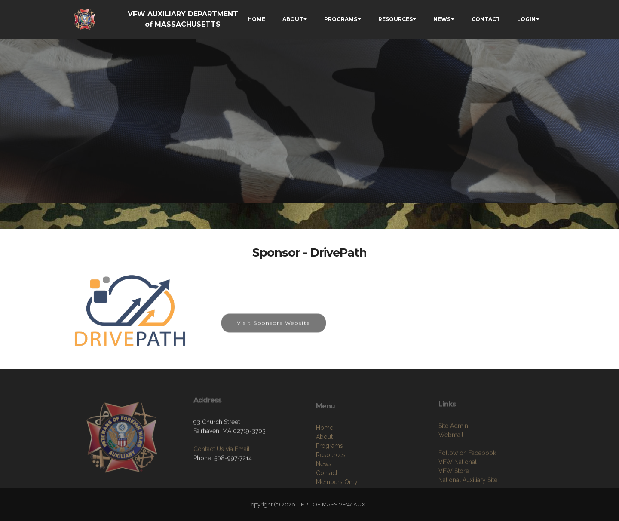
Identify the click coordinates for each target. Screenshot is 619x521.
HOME (256, 19)
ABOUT (292, 19)
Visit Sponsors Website (273, 329)
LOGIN (526, 19)
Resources (331, 487)
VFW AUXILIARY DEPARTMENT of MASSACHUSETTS (183, 19)
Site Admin (453, 454)
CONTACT (486, 19)
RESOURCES (395, 19)
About (324, 469)
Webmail (450, 463)
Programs (329, 478)
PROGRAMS (340, 19)
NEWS (441, 19)
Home (324, 460)
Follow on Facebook (467, 481)
